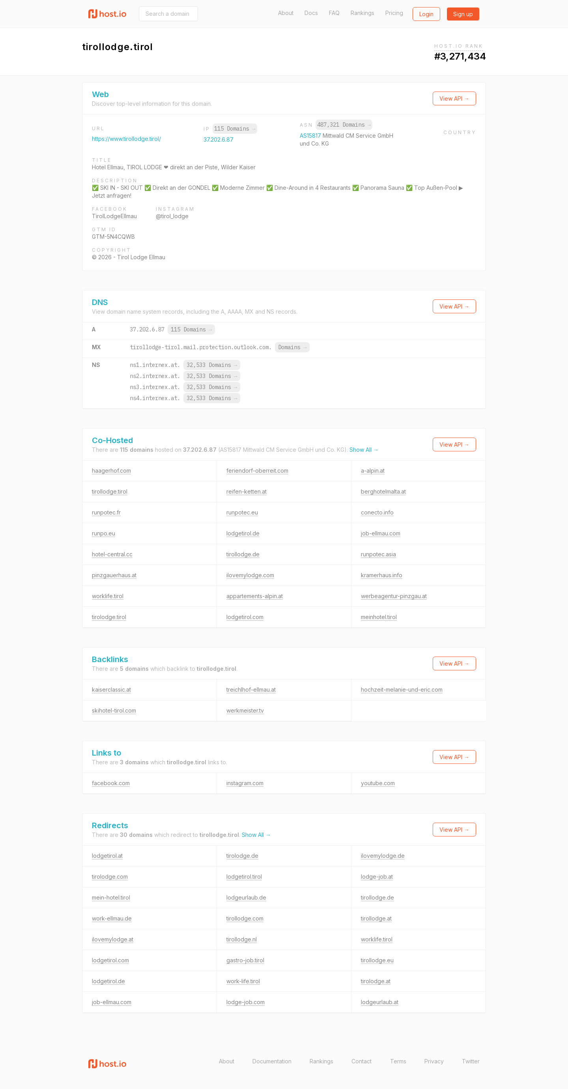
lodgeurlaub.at (379, 1002)
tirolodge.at (375, 981)
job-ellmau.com (380, 533)
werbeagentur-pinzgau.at (394, 596)
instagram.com (244, 783)
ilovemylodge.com (250, 575)
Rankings (362, 12)
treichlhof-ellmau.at (251, 689)
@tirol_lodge (172, 216)
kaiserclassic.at (111, 689)
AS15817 (311, 135)
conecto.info (377, 512)
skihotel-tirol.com (114, 710)
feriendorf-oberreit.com (257, 470)
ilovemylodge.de (383, 855)
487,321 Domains (344, 124)
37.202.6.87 (219, 139)
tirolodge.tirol (109, 617)
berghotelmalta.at (383, 491)
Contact (361, 1061)
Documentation (271, 1061)
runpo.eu (103, 533)
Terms (398, 1061)
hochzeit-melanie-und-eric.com (402, 689)
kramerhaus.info (381, 575)
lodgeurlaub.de (246, 897)
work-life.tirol (243, 981)
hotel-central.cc (112, 554)
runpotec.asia (378, 554)
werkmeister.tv (245, 710)
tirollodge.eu (377, 960)
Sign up (463, 14)
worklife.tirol (107, 596)
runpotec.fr (106, 512)
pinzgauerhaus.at (114, 575)
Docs (311, 12)
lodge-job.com (245, 1002)
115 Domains (234, 128)
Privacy (434, 1061)
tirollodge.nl (241, 939)
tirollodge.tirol (109, 491)
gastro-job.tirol (245, 960)
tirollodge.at (376, 918)
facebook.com (111, 783)
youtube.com (378, 783)
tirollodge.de (243, 554)
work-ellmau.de (112, 918)
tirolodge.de (242, 855)
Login (426, 14)
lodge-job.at (377, 876)
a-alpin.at (373, 470)
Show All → (364, 449)
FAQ (334, 12)
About (285, 12)
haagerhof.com (111, 470)
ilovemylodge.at (112, 939)
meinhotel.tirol (379, 617)
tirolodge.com (110, 876)
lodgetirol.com (244, 617)
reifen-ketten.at (246, 491)
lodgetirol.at (107, 855)
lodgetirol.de (243, 533)
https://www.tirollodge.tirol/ (126, 138)
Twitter (471, 1061)
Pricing (394, 12)
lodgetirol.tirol (244, 876)
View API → (454, 98)
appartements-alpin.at (254, 596)
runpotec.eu (242, 512)
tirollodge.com (244, 918)
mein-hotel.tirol (111, 897)
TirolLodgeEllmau (114, 216)
